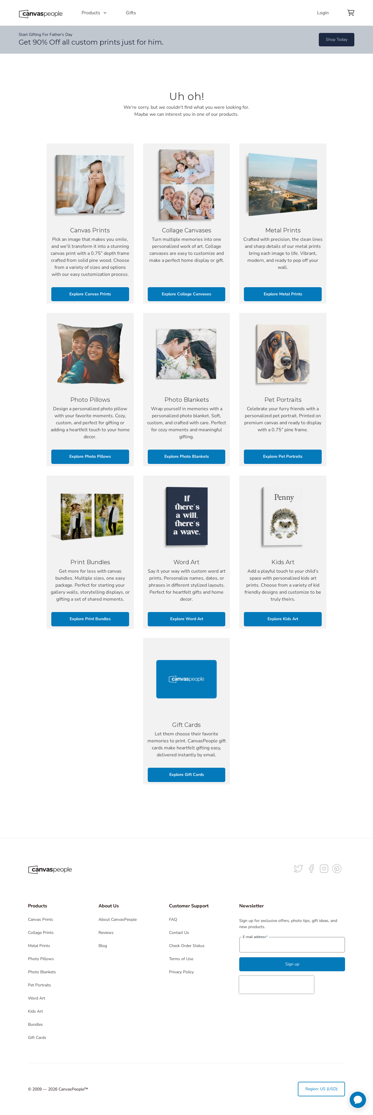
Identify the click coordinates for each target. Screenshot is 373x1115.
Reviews (106, 932)
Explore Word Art (186, 619)
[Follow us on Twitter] (298, 868)
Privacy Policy (181, 972)
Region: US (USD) (321, 1089)
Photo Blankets (42, 972)
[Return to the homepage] (40, 13)
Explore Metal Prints (283, 294)
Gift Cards (37, 1037)
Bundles (35, 1024)
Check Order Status (187, 946)
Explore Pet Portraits (282, 456)
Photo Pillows (41, 959)
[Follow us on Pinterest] (337, 868)
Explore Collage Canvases (186, 294)
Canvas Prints (40, 919)
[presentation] (276, 984)
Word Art (36, 998)
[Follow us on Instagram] (324, 868)
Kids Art (35, 1011)
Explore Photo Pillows (90, 456)
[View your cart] (351, 13)
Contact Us (179, 932)
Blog (102, 946)
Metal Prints (39, 946)
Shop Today (336, 39)
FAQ (173, 919)
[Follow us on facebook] (311, 868)
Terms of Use (181, 959)
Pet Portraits (39, 985)
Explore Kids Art (283, 619)
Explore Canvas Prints (90, 294)
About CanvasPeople (117, 919)
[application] (358, 1100)
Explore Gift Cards (186, 774)
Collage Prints (41, 932)
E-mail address (255, 937)
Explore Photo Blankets (186, 456)
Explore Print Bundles (90, 619)
